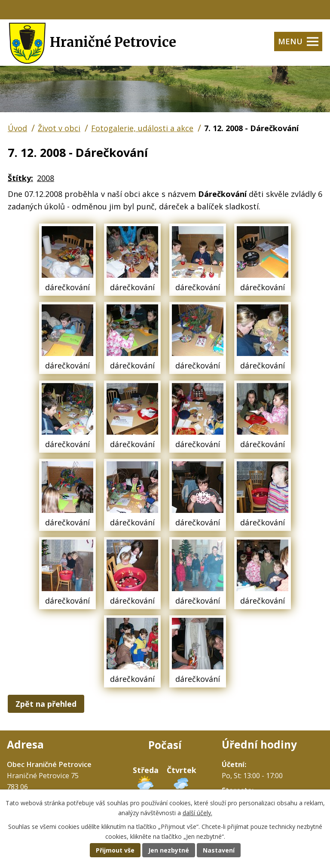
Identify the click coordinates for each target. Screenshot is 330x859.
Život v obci (59, 128)
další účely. (197, 813)
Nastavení (219, 850)
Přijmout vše (115, 850)
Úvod (17, 128)
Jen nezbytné (168, 850)
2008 (45, 178)
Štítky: (20, 178)
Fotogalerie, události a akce (142, 128)
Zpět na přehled (45, 704)
